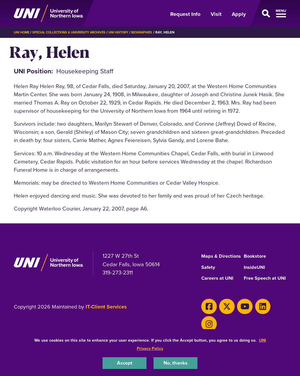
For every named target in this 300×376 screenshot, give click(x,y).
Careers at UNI (218, 284)
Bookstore (256, 256)
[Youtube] (237, 317)
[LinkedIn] (252, 317)
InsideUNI (255, 272)
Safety (209, 272)
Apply (239, 14)
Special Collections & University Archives (74, 32)
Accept (124, 362)
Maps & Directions (213, 258)
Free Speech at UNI (262, 286)
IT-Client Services (106, 318)
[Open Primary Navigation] (270, 13)
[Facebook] (207, 317)
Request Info (185, 14)
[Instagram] (266, 317)
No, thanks (175, 362)
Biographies (153, 32)
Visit (216, 14)
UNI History (128, 32)
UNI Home (22, 32)
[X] (222, 317)
